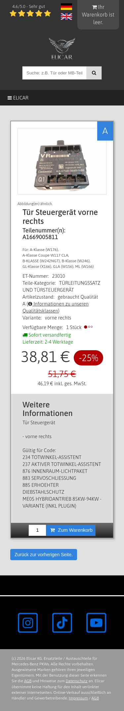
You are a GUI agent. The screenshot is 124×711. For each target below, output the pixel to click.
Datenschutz (76, 681)
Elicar (18, 98)
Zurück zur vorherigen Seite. (44, 554)
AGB (28, 681)
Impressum (78, 698)
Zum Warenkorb (71, 530)
